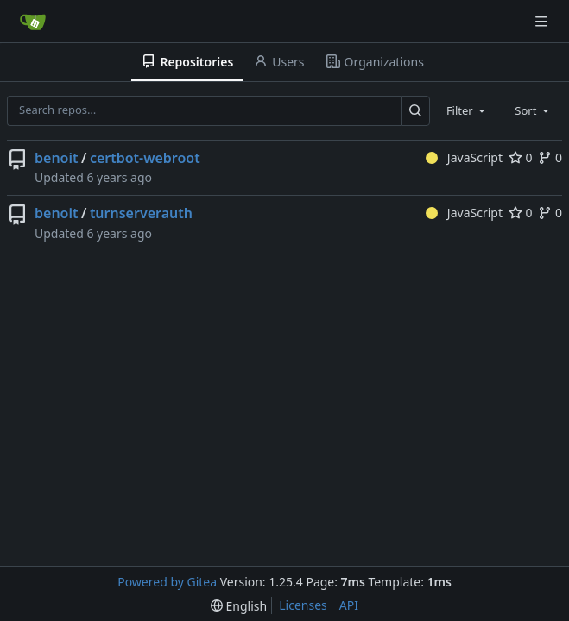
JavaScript (464, 157)
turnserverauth (141, 213)
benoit (56, 157)
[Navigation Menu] (543, 21)
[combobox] (467, 110)
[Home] (33, 21)
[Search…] (415, 111)
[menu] (239, 606)
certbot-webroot (145, 157)
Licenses (303, 605)
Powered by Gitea (167, 582)
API (348, 605)
